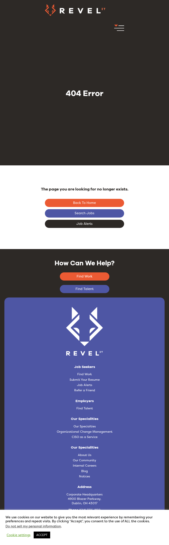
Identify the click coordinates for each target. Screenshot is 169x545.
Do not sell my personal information (33, 526)
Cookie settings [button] (18, 535)
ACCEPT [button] (42, 535)
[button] (119, 29)
